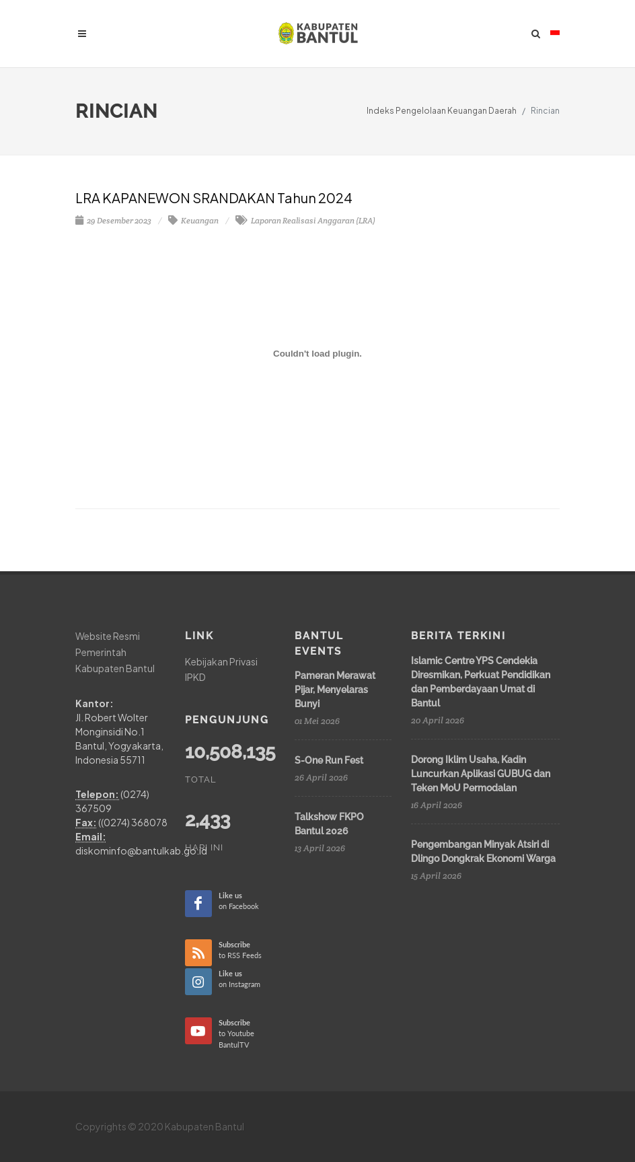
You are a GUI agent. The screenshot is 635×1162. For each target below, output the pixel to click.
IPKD (195, 677)
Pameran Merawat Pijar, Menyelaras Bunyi (335, 689)
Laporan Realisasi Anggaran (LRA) (305, 220)
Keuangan (193, 220)
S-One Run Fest (329, 760)
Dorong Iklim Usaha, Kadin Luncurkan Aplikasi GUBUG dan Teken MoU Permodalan (480, 773)
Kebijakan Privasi (221, 661)
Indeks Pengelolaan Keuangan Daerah (442, 111)
